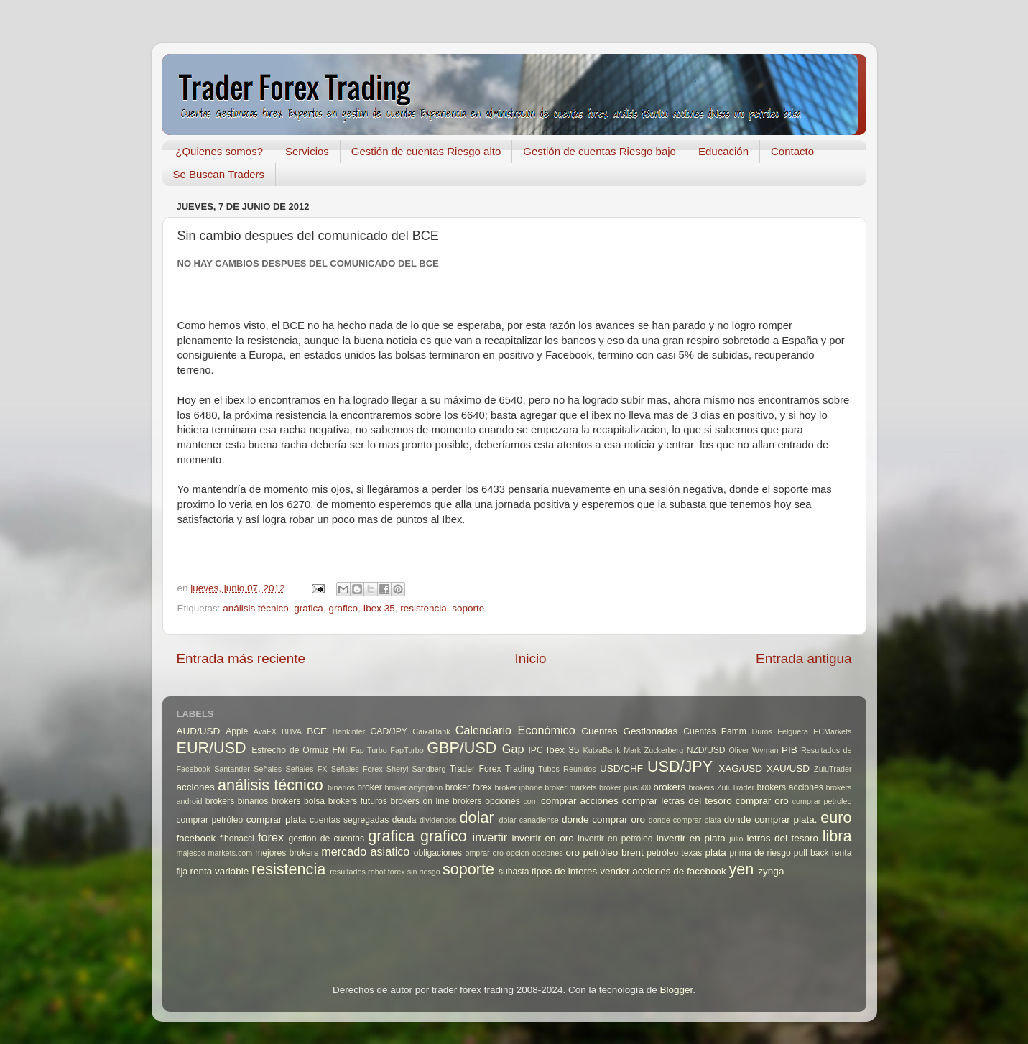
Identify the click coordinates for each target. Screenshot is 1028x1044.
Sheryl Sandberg (416, 768)
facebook (196, 838)
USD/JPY (680, 766)
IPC (535, 750)
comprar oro (762, 800)
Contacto (792, 151)
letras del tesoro (782, 838)
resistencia (423, 608)
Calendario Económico (515, 730)
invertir (490, 837)
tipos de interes (565, 871)
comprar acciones (580, 800)
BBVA (292, 731)
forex (271, 837)
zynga (771, 871)
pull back (811, 853)
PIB (789, 749)
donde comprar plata (685, 820)
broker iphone (518, 787)
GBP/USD (461, 748)
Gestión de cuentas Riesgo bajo (599, 151)
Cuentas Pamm (714, 731)
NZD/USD (706, 750)
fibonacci (237, 838)
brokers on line (419, 801)
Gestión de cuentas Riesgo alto (426, 151)
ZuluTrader (832, 768)
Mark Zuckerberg (653, 750)
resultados (348, 871)
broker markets (570, 787)
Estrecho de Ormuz (290, 750)
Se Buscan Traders (219, 174)
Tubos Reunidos (567, 768)
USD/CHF (621, 768)
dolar (477, 817)
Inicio (531, 658)
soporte (468, 608)
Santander (232, 768)
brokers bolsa (298, 801)
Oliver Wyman (753, 750)
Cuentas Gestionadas (629, 731)
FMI (339, 750)
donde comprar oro (603, 819)
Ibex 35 (378, 608)
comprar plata (276, 819)
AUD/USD (199, 731)
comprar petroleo (822, 801)
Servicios (307, 151)
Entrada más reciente (241, 658)
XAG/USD (740, 768)
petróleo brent (613, 852)
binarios (341, 787)
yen (741, 869)
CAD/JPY (389, 731)
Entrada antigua (803, 658)
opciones (547, 853)
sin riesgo (423, 871)
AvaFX (265, 731)
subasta (514, 872)
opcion (517, 853)
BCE (317, 731)
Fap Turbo (369, 750)
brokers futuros (357, 801)
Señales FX (306, 768)
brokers (669, 787)
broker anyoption (413, 787)
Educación (723, 151)
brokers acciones (790, 787)
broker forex (468, 787)
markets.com (230, 853)
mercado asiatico (365, 851)
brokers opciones (486, 801)
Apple (237, 731)
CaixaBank (431, 731)
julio (736, 838)
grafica (308, 608)
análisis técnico (256, 608)
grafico (343, 608)
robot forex (386, 871)
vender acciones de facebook (663, 871)
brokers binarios (237, 801)
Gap (513, 748)
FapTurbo (406, 750)
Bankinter (349, 731)
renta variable (219, 871)
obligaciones (438, 853)
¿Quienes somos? (219, 151)
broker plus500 (625, 787)
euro (835, 817)
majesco (191, 853)
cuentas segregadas (349, 820)
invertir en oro (542, 838)
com (530, 801)
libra (837, 836)
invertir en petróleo (615, 838)
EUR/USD (211, 748)
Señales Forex (357, 768)
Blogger (676, 989)
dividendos (438, 820)
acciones (196, 787)
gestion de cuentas (326, 838)
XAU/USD (788, 768)
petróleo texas (674, 853)
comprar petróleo (210, 820)
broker (369, 787)
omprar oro (484, 853)
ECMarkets (832, 731)
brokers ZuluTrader (721, 787)
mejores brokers (286, 853)
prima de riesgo (759, 853)
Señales (268, 768)
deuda (404, 820)
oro (573, 852)
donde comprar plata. (771, 819)
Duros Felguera (779, 731)
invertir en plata (691, 838)
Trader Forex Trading (492, 769)
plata (715, 852)
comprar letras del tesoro (677, 800)
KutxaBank (601, 750)
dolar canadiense (529, 820)
